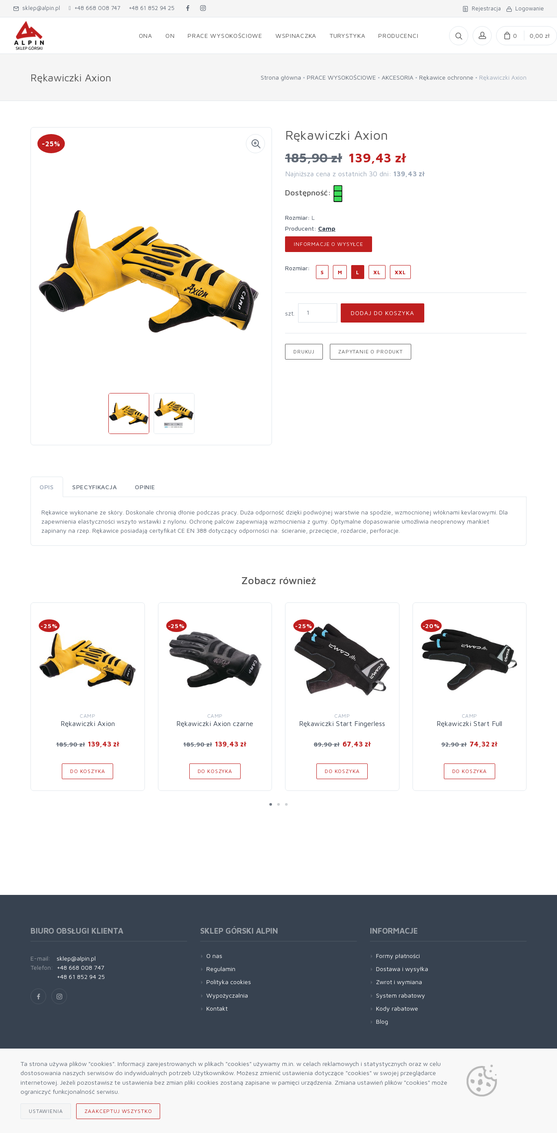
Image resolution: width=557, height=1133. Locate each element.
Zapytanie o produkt (370, 351)
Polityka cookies (228, 981)
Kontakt (217, 1008)
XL (377, 272)
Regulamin (220, 968)
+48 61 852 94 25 (151, 7)
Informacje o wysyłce (328, 244)
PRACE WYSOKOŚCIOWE (341, 77)
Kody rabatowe (397, 1008)
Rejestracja (482, 8)
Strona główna (281, 77)
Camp (327, 228)
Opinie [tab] (145, 487)
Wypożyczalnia (227, 995)
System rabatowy (400, 995)
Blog (382, 1021)
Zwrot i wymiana (399, 981)
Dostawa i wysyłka (402, 968)
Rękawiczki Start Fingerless (342, 723)
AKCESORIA (397, 77)
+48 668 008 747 (94, 7)
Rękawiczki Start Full (469, 723)
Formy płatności (398, 955)
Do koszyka (87, 771)
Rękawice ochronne (446, 77)
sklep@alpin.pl (36, 7)
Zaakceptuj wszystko (118, 1111)
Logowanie (525, 8)
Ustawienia (46, 1111)
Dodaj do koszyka (382, 312)
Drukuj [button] (304, 351)
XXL (400, 272)
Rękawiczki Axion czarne (214, 723)
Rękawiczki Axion (87, 723)
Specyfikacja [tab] (94, 487)
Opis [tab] (47, 487)
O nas (214, 955)
